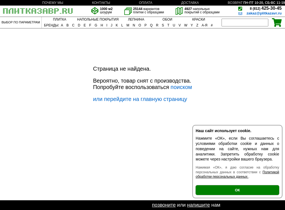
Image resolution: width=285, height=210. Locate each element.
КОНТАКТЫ (101, 3)
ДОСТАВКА (190, 3)
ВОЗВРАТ (235, 3)
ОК (237, 190)
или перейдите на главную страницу (140, 99)
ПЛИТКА (59, 19)
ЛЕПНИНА (136, 19)
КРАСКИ (198, 19)
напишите (198, 205)
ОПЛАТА (145, 3)
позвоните (164, 205)
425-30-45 (266, 8)
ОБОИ (167, 19)
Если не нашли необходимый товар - (108, 205)
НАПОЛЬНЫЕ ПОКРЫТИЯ (98, 19)
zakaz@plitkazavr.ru (264, 13)
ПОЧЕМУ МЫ (52, 3)
